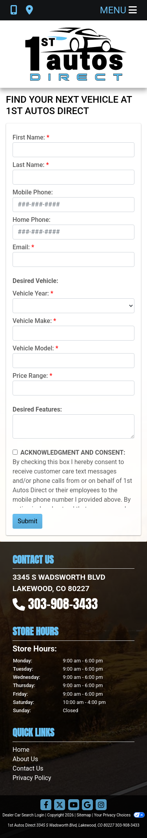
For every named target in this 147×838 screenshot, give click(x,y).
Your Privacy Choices (119, 815)
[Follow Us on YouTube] (73, 805)
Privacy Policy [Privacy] (32, 778)
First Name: (29, 137)
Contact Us (28, 768)
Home (21, 749)
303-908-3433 (63, 603)
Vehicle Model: (33, 348)
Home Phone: (32, 219)
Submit (27, 521)
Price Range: (30, 375)
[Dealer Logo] (73, 54)
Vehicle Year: (31, 293)
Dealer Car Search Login (23, 815)
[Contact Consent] (15, 452)
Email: (21, 247)
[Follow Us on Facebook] (45, 805)
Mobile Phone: (33, 192)
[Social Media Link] (101, 805)
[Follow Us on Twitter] (59, 805)
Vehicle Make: (32, 321)
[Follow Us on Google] (87, 805)
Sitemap (83, 815)
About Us (25, 759)
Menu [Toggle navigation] (118, 10)
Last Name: (29, 165)
